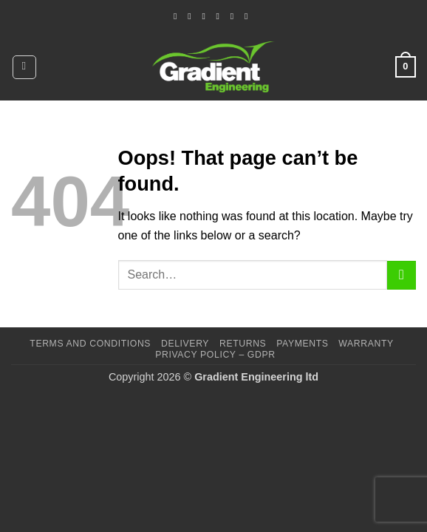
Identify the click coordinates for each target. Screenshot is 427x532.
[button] (24, 67)
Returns (242, 343)
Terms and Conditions (90, 343)
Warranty (365, 343)
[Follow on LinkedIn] (234, 16)
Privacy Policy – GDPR (215, 354)
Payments (302, 343)
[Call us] (220, 16)
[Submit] (401, 275)
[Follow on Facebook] (178, 16)
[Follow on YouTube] (249, 16)
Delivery (185, 343)
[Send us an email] (206, 16)
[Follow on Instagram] (192, 16)
